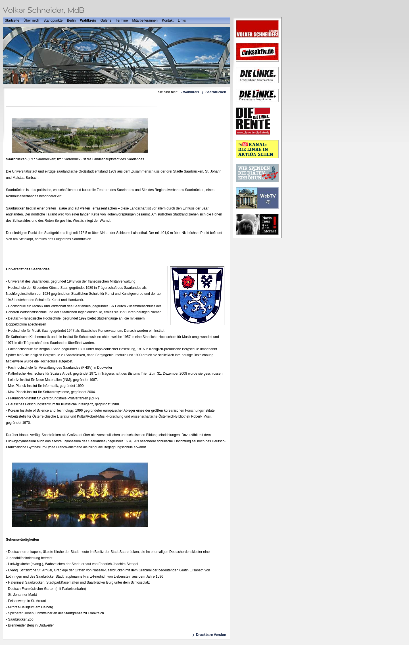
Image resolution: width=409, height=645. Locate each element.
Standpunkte (52, 20)
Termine (122, 20)
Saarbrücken (215, 92)
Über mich (31, 20)
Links (182, 20)
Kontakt (168, 20)
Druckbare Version (211, 635)
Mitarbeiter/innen (145, 20)
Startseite (12, 20)
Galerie (105, 20)
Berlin (71, 20)
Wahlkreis (88, 20)
